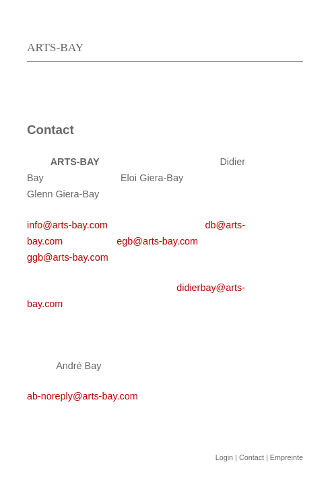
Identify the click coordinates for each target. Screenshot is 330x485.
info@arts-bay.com (67, 225)
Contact (251, 457)
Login (224, 457)
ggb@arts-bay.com (67, 257)
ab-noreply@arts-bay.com (82, 396)
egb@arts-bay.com (157, 241)
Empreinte (286, 457)
